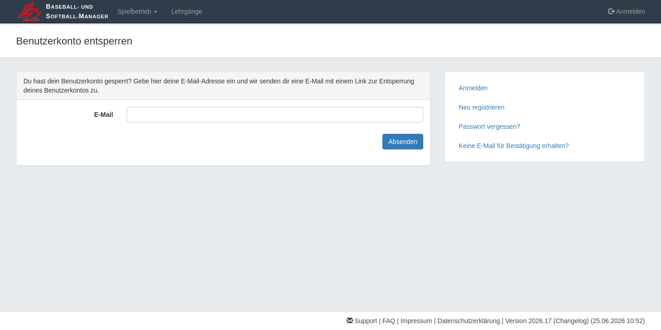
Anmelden (626, 11)
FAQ (388, 320)
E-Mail (103, 114)
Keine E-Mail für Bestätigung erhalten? (514, 145)
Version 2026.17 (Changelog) (547, 320)
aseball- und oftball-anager (77, 11)
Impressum (416, 320)
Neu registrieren (481, 107)
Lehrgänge (186, 11)
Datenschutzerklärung (468, 320)
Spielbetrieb (137, 11)
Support (362, 320)
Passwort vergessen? (489, 126)
